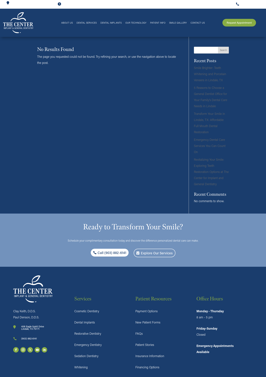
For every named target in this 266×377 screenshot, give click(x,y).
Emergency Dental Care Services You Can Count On (209, 146)
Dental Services (87, 23)
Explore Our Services (157, 253)
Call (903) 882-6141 (112, 252)
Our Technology (135, 23)
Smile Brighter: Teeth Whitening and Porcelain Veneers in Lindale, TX (210, 74)
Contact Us (198, 23)
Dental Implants (111, 23)
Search (223, 50)
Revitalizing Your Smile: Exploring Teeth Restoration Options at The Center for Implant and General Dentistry (211, 171)
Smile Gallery (178, 23)
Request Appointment (239, 22)
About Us (67, 23)
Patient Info (157, 23)
